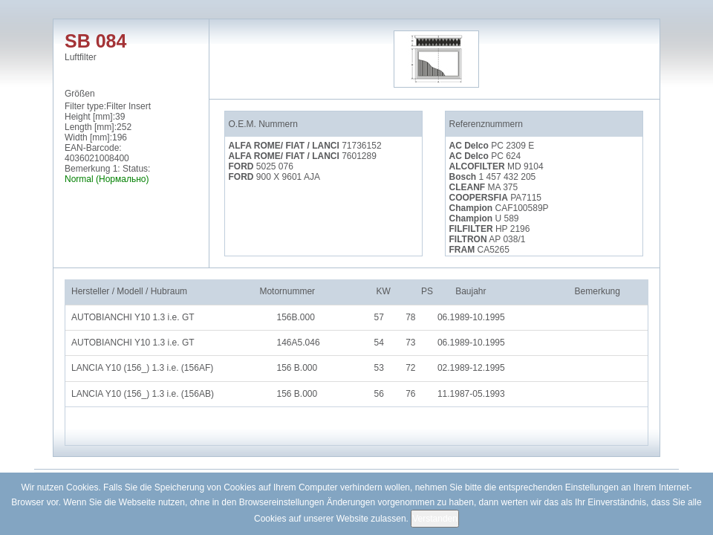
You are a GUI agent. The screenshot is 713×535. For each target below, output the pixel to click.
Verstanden (435, 518)
